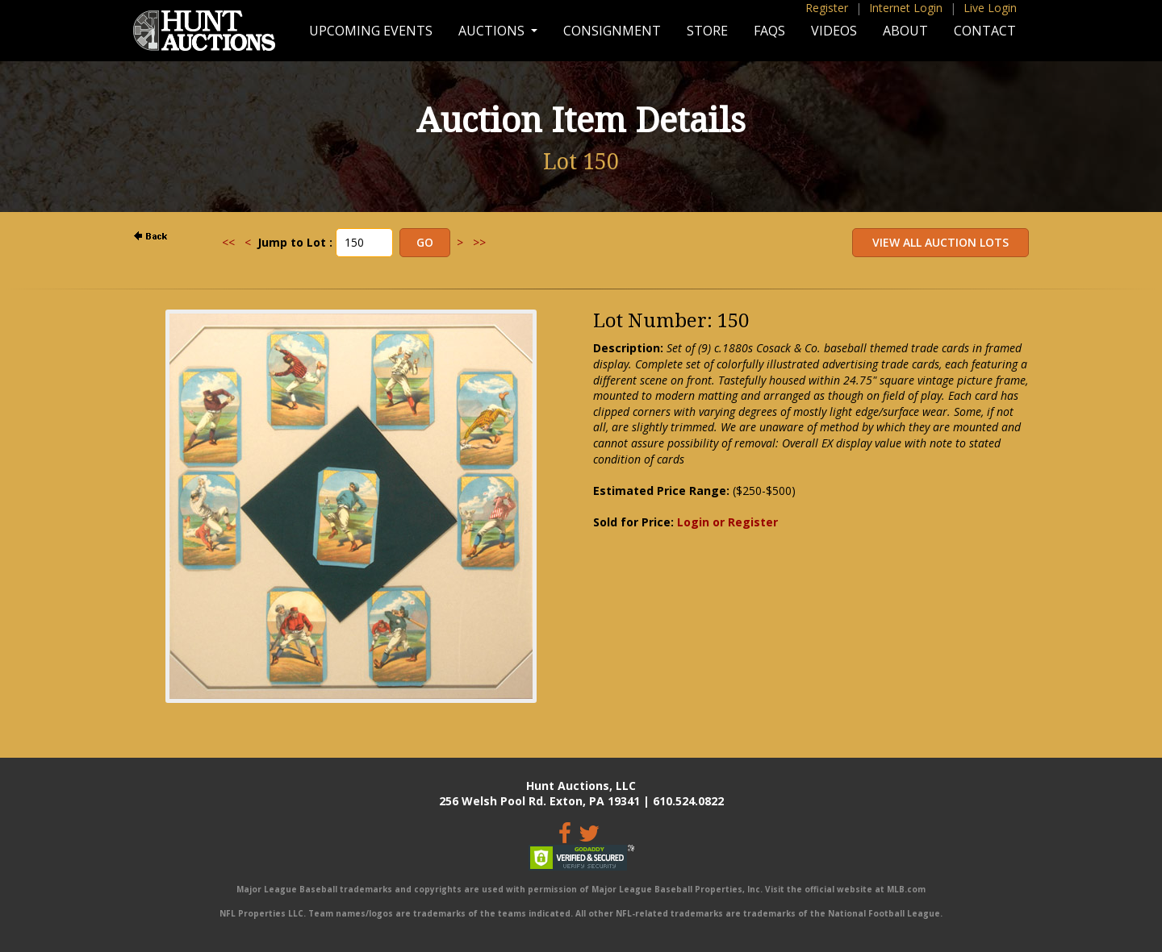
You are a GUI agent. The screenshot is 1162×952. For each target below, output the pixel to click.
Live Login (990, 7)
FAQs (769, 30)
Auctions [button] (493, 30)
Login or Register (727, 522)
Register (826, 7)
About (905, 30)
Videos (834, 30)
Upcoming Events (371, 30)
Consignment (612, 30)
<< (228, 242)
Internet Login (906, 7)
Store (707, 30)
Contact (985, 30)
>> (479, 242)
